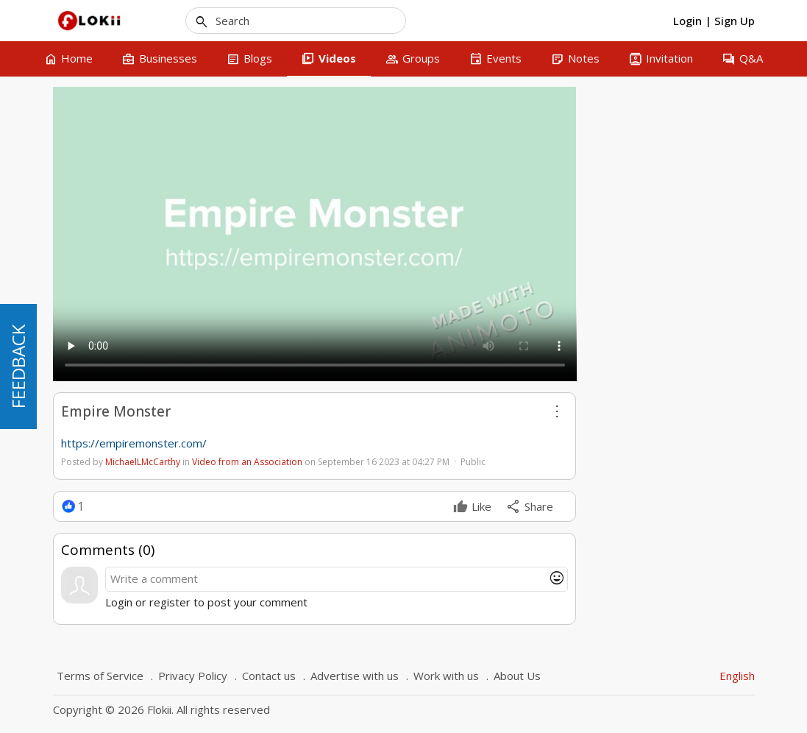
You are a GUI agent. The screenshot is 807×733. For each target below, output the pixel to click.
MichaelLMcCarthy (142, 462)
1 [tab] (644, 266)
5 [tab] (699, 266)
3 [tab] (672, 266)
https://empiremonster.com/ (134, 443)
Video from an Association (247, 462)
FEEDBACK (18, 366)
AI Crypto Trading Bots (661, 226)
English (737, 675)
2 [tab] (658, 266)
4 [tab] (686, 266)
